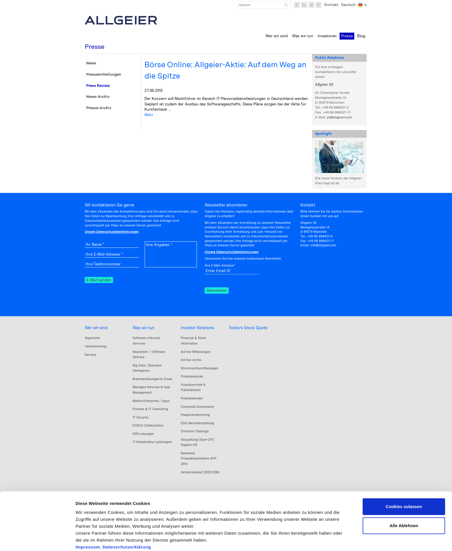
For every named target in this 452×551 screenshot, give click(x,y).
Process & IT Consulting (150, 409)
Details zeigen (90, 539)
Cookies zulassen (404, 476)
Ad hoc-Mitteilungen (195, 352)
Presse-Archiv (98, 108)
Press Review (98, 85)
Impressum (88, 516)
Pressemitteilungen (103, 74)
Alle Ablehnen (403, 495)
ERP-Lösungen (143, 434)
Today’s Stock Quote (248, 327)
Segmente (92, 338)
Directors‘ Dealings (195, 431)
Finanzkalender (192, 398)
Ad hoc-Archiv (191, 360)
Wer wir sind (96, 327)
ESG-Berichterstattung (197, 423)
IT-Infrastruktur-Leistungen (152, 442)
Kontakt (331, 5)
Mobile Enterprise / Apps (151, 401)
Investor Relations (197, 327)
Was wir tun (143, 327)
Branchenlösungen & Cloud (152, 379)
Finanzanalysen (192, 376)
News (91, 63)
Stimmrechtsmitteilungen (199, 368)
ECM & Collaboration (148, 425)
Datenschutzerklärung (127, 516)
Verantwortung (95, 346)
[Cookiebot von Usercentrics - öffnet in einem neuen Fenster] (37, 539)
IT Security (140, 417)
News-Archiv (98, 96)
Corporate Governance (197, 407)
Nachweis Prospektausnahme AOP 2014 (198, 458)
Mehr (148, 115)
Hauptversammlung (195, 415)
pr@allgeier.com (339, 117)
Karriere (90, 355)
